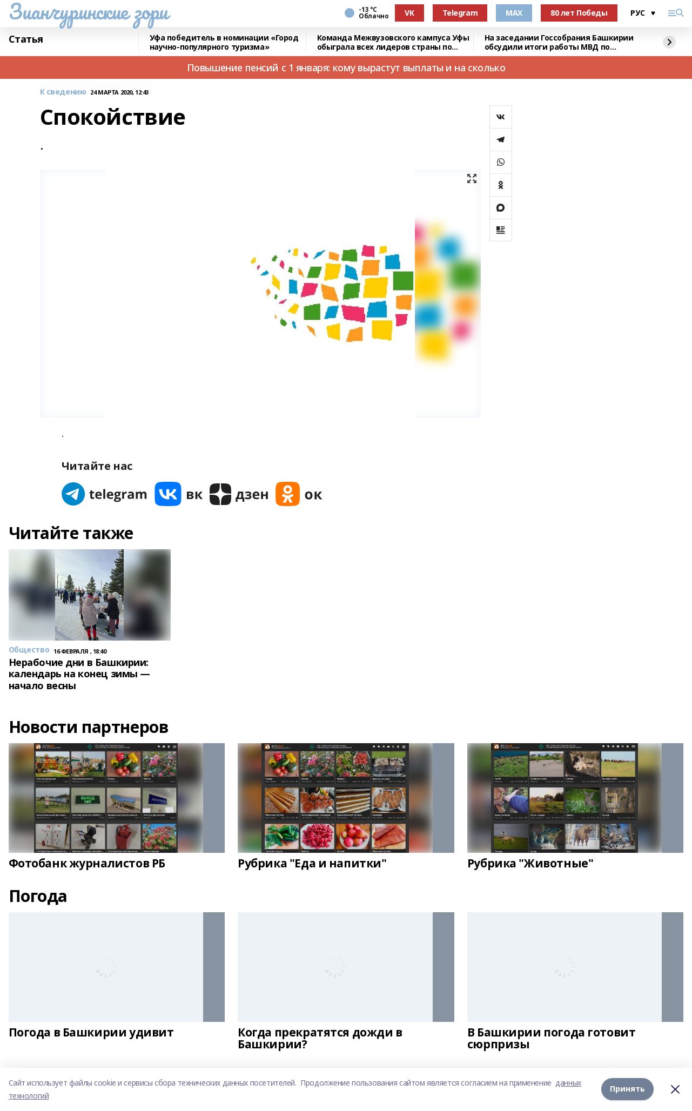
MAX (514, 13)
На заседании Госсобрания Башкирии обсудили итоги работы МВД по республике (559, 42)
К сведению (63, 92)
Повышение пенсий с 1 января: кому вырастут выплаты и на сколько (346, 67)
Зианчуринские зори (88, 11)
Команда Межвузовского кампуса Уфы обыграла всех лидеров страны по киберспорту (393, 42)
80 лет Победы (579, 13)
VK (409, 13)
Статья (26, 39)
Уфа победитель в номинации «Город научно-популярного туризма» (224, 42)
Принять (627, 1089)
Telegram (460, 13)
